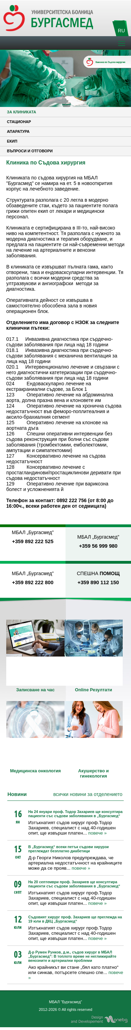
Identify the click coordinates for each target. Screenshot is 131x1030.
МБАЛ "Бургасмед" (65, 1002)
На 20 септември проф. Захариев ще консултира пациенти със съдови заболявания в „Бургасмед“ (74, 884)
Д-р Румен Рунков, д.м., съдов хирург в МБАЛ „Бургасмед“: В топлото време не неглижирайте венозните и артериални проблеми (72, 956)
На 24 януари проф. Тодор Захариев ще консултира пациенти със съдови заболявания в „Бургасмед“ (75, 814)
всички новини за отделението (88, 794)
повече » (97, 833)
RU (121, 30)
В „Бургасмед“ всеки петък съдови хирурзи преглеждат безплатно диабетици (68, 849)
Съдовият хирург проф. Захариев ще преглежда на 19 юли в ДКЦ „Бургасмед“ (75, 919)
